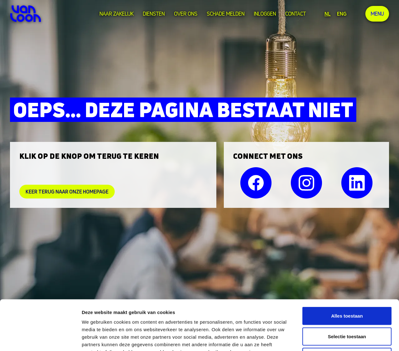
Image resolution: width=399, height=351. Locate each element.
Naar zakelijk (116, 13)
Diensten (154, 13)
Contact (295, 13)
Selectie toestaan (347, 289)
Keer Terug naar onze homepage (67, 191)
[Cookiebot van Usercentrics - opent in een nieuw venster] (40, 338)
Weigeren (346, 310)
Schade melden (225, 13)
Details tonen (337, 338)
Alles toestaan (347, 269)
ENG (342, 13)
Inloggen (265, 13)
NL (327, 13)
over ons (185, 13)
